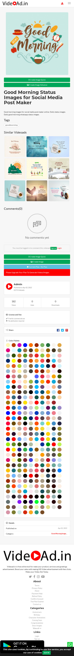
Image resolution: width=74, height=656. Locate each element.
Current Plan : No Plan (37, 267)
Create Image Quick (37, 80)
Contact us (37, 604)
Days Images (37, 626)
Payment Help (37, 594)
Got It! (46, 653)
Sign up (53, 248)
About (37, 591)
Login (59, 248)
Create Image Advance (37, 85)
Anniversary (37, 612)
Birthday (37, 615)
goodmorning (11, 125)
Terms (37, 586)
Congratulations (37, 623)
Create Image (37, 262)
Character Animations (37, 618)
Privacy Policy (37, 588)
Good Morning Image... (59, 533)
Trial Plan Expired (37, 602)
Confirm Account (37, 599)
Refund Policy (37, 596)
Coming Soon (37, 620)
